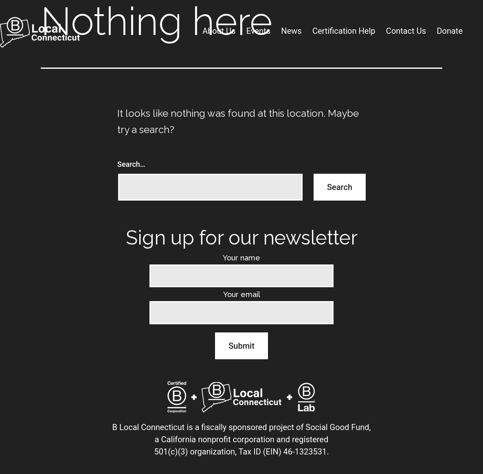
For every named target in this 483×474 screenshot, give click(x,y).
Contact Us (406, 31)
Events (258, 31)
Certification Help (343, 31)
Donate (450, 31)
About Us (219, 31)
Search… (131, 164)
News (291, 31)
